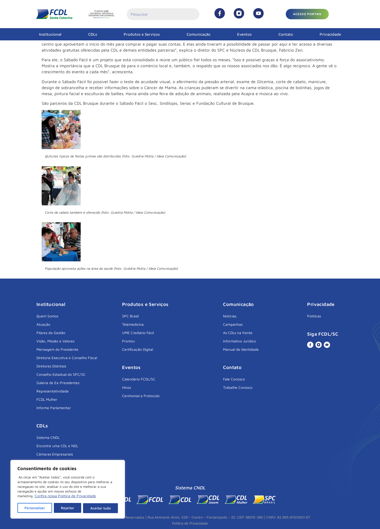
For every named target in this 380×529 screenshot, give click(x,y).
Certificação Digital (137, 349)
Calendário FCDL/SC (138, 379)
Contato (285, 34)
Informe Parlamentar (53, 407)
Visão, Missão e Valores (55, 341)
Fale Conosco (234, 379)
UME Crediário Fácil (138, 332)
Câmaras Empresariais (54, 454)
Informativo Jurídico (239, 341)
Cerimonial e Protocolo (141, 395)
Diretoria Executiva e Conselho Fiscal (66, 357)
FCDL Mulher (46, 399)
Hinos (126, 387)
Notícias (229, 316)
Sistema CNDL (48, 437)
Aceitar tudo (100, 508)
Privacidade (330, 34)
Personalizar (35, 508)
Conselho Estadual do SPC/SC (61, 374)
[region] (67, 490)
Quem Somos (47, 316)
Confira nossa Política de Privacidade (65, 496)
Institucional (50, 34)
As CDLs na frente (237, 332)
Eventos (244, 34)
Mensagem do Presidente (57, 349)
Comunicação (199, 34)
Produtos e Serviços (142, 34)
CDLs (92, 34)
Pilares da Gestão (50, 332)
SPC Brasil (130, 316)
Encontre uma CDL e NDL (57, 446)
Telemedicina (133, 324)
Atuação (43, 324)
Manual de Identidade (241, 349)
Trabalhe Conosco (237, 387)
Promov (128, 341)
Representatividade (52, 391)
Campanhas (233, 324)
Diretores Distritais (51, 366)
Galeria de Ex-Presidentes (57, 382)
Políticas (314, 316)
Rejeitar (68, 508)
